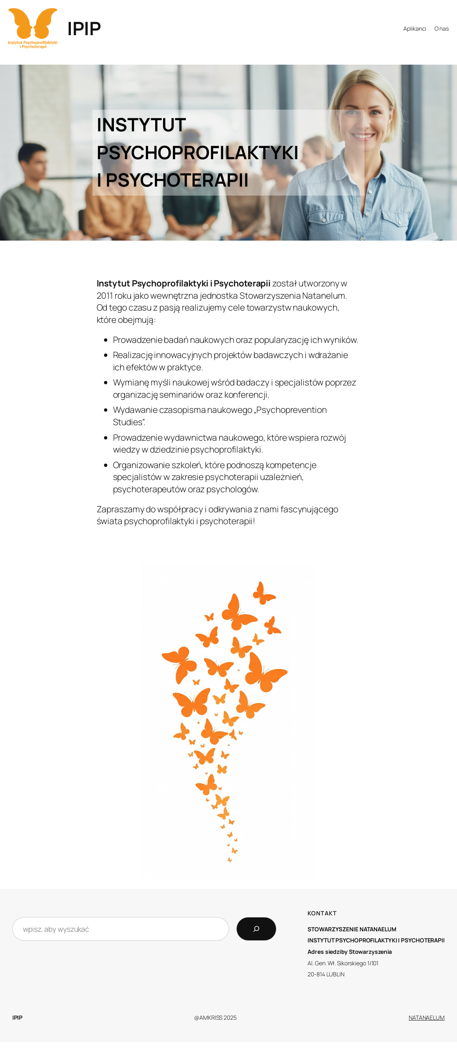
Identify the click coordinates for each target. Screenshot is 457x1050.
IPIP (84, 28)
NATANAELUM (427, 1017)
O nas (441, 28)
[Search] (256, 929)
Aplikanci (414, 28)
